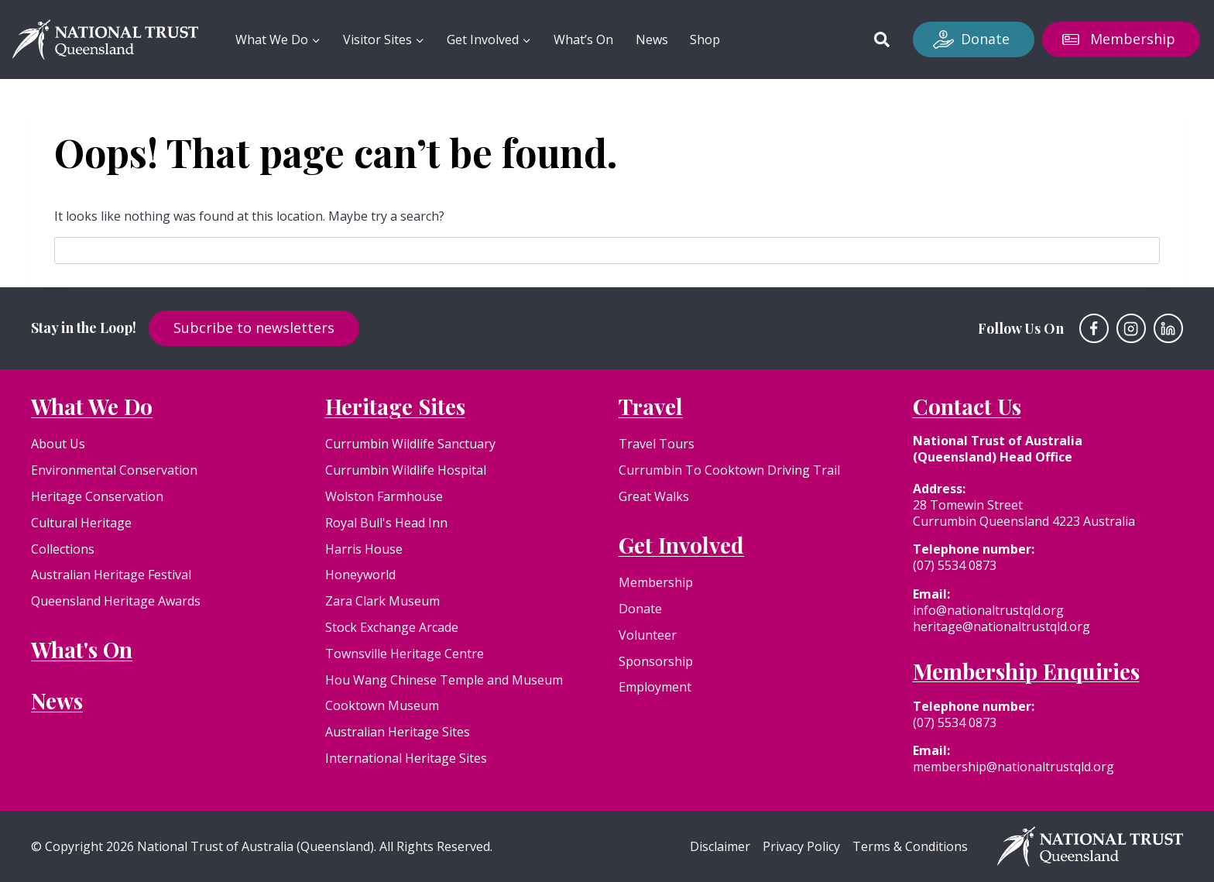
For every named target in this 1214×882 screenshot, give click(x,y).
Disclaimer (720, 847)
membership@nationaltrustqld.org (1013, 766)
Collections (62, 549)
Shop (705, 39)
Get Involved (681, 544)
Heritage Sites (395, 406)
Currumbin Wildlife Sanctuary (410, 443)
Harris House (364, 549)
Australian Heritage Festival (111, 574)
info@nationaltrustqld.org (988, 610)
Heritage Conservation (97, 496)
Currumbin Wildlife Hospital (405, 470)
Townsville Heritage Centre (404, 653)
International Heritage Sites (406, 758)
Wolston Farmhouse (384, 496)
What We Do (92, 406)
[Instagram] (1131, 328)
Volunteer (648, 634)
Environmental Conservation (114, 470)
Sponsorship (656, 661)
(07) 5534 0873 (954, 565)
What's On (81, 649)
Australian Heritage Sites (397, 731)
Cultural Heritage (81, 522)
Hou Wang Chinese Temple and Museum (444, 679)
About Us (58, 443)
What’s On (583, 39)
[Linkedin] (1168, 328)
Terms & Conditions (910, 847)
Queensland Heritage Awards (116, 600)
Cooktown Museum (382, 705)
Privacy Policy (801, 847)
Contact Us (967, 406)
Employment (655, 686)
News (652, 39)
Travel (651, 406)
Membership (1132, 38)
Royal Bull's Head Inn (386, 522)
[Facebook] (1094, 328)
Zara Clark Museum (382, 600)
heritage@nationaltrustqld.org (1001, 626)
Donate (985, 38)
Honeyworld (360, 574)
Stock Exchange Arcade (391, 627)
